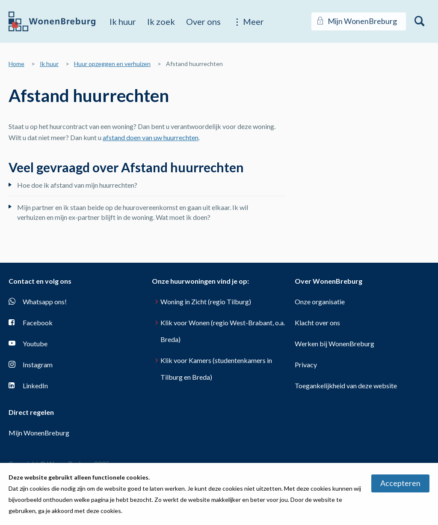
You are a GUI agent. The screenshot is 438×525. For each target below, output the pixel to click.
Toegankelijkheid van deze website (346, 385)
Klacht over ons (317, 322)
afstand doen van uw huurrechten (150, 137)
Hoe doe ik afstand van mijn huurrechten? (77, 185)
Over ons (203, 21)
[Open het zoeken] (419, 21)
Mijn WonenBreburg (39, 433)
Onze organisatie (320, 301)
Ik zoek (161, 21)
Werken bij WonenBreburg (334, 343)
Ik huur (123, 21)
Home (16, 63)
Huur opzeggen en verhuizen (112, 63)
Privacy (306, 364)
